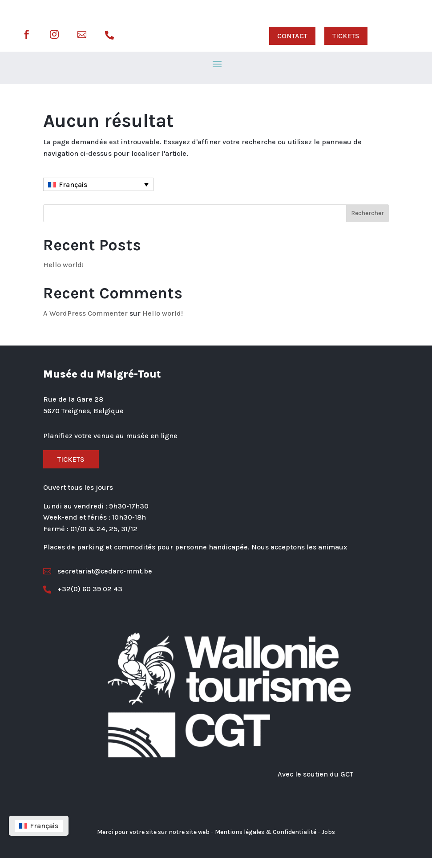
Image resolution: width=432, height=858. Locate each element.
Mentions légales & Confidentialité (265, 832)
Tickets (71, 459)
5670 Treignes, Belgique (83, 411)
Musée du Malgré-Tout (102, 374)
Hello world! (63, 264)
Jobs (328, 832)
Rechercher (367, 213)
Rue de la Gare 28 (73, 399)
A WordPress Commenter (85, 313)
